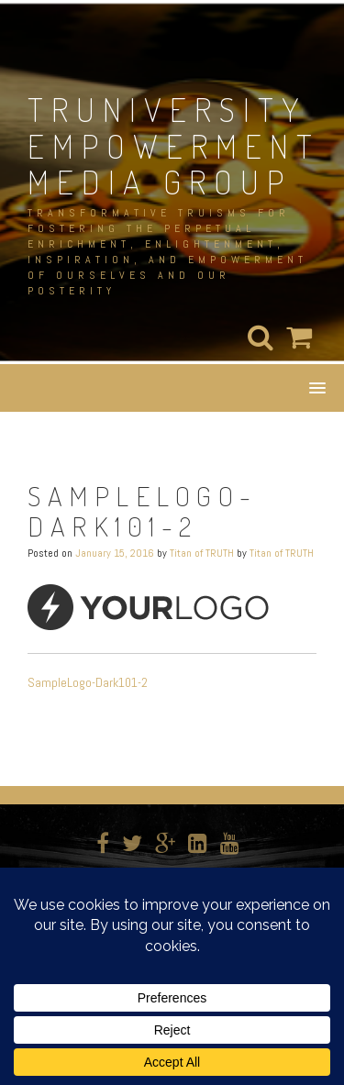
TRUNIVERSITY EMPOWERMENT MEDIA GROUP (174, 145)
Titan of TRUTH (202, 553)
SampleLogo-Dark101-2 (88, 682)
